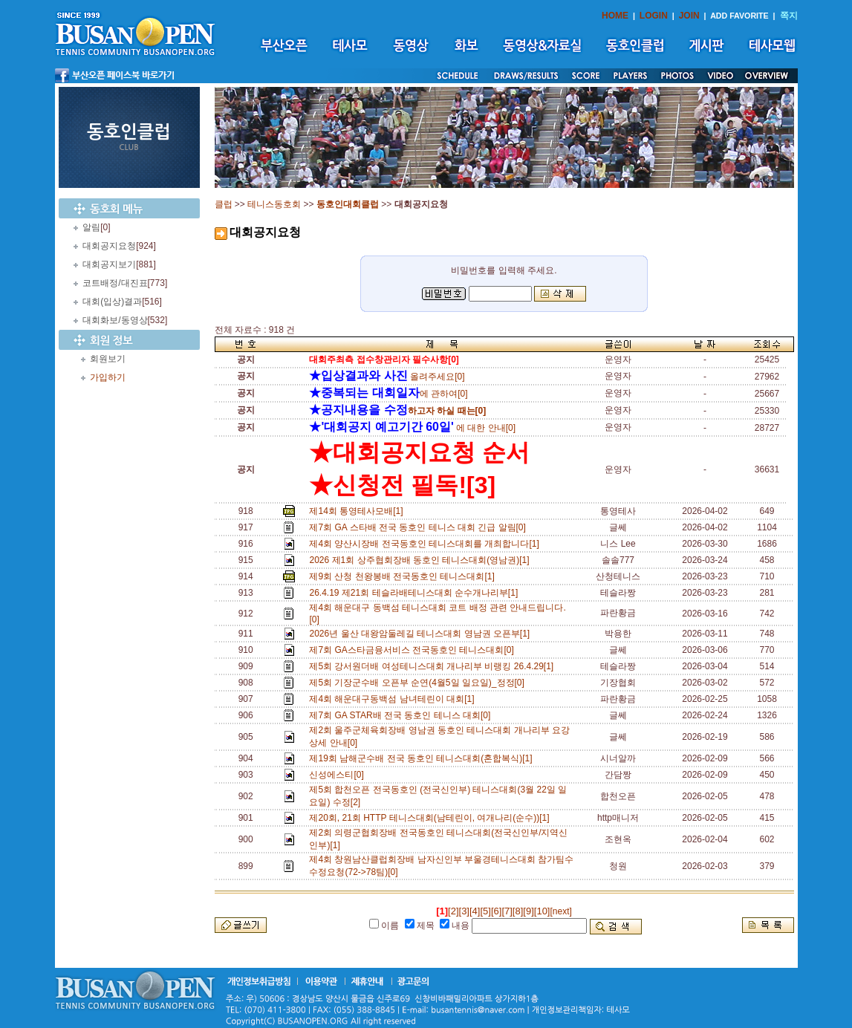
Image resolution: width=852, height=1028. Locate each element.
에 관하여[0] (388, 393)
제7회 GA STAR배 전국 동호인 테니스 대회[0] (402, 715)
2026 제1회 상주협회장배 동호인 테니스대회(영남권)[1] (421, 560)
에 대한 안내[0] (412, 428)
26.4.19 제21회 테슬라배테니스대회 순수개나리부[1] (415, 593)
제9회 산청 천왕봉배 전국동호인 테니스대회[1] (404, 576)
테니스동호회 (274, 204)
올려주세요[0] (386, 376)
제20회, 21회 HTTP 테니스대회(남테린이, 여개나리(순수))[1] (431, 818)
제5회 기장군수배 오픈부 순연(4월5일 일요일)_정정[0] (419, 682)
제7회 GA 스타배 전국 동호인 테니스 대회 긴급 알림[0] (419, 527)
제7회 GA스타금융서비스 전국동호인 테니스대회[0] (413, 650)
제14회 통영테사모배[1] (358, 511)
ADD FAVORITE (739, 15)
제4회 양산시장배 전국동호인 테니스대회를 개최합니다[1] (426, 544)
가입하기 (108, 377)
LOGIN (654, 15)
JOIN (689, 15)
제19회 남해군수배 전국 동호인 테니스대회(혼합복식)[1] (423, 758)
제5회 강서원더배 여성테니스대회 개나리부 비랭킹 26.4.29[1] (433, 666)
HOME (615, 15)
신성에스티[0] (338, 775)
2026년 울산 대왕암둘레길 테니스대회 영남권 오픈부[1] (421, 633)
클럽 (223, 204)
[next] (560, 911)
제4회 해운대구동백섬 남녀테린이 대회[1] (394, 699)
